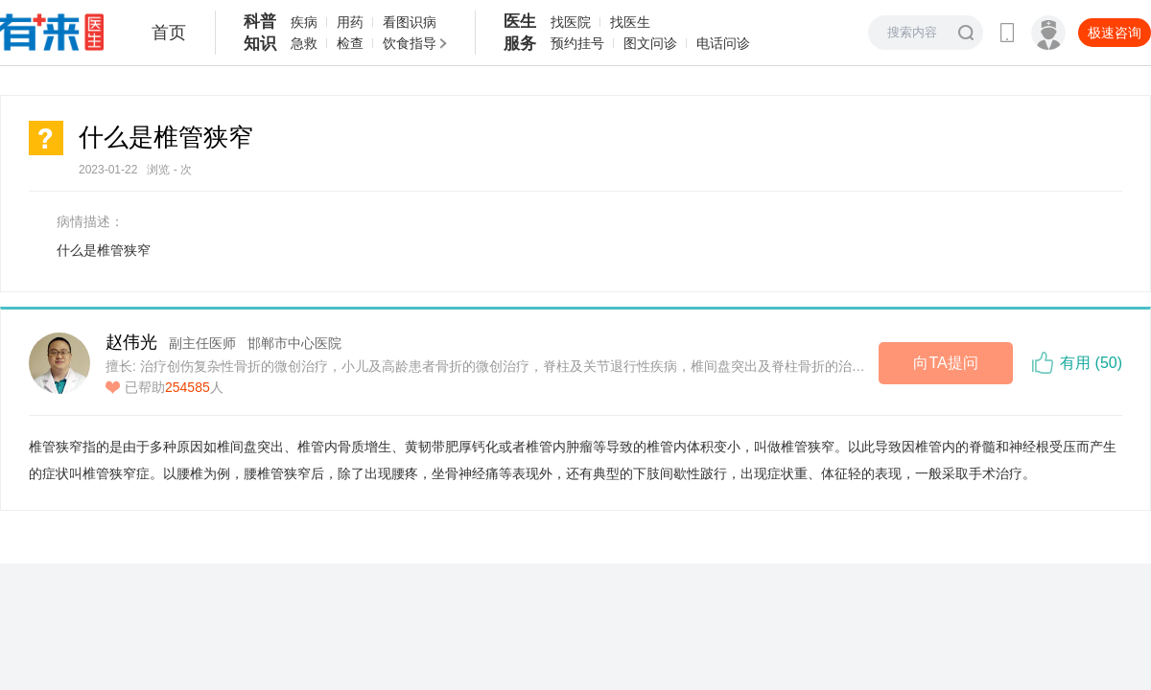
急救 (304, 43)
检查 (350, 43)
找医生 (630, 22)
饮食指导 (409, 43)
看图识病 (409, 22)
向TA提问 (945, 363)
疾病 (304, 22)
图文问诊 (650, 43)
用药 (350, 22)
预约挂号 (577, 43)
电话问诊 (723, 43)
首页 (169, 32)
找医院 (571, 22)
